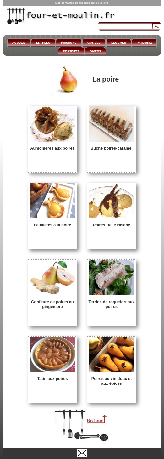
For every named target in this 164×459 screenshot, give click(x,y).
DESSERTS (71, 51)
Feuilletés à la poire (52, 222)
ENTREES (43, 42)
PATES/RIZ (144, 42)
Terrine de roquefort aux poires (112, 302)
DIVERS (95, 51)
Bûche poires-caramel (111, 145)
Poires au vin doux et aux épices (111, 378)
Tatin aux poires (52, 376)
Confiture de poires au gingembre (52, 302)
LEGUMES (118, 42)
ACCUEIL (18, 42)
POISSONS (69, 42)
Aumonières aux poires (52, 145)
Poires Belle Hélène (111, 222)
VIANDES (94, 42)
